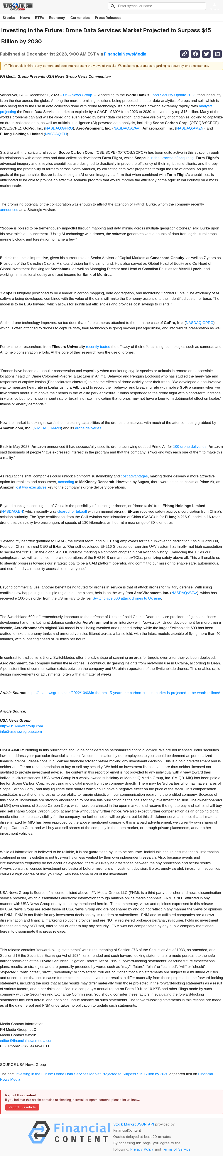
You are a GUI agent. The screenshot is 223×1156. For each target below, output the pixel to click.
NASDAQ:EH (56, 134)
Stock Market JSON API (133, 1124)
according (66, 482)
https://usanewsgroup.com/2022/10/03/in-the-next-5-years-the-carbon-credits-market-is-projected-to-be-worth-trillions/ (123, 693)
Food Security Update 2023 (172, 95)
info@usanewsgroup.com (21, 732)
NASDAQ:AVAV (126, 128)
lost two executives (31, 487)
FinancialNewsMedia (125, 54)
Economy (57, 17)
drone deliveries (88, 428)
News (25, 17)
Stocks (9, 17)
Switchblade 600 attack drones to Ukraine (127, 598)
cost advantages (134, 476)
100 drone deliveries (189, 447)
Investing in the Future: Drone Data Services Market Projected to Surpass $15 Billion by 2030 (91, 1074)
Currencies (80, 17)
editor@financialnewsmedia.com (26, 1041)
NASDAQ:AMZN (189, 128)
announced (9, 210)
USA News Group (77, 95)
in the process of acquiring (172, 158)
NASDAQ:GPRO (59, 128)
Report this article (22, 1107)
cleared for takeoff (72, 511)
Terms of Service (176, 1149)
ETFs (39, 17)
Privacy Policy (142, 1149)
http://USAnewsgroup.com (21, 726)
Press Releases (108, 17)
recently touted (98, 347)
